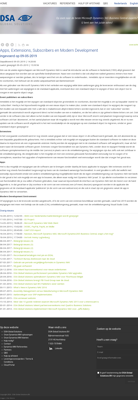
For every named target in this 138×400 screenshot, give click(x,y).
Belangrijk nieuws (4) (23, 240)
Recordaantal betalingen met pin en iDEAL (33, 255)
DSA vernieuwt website (25, 298)
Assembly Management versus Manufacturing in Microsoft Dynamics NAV (48, 291)
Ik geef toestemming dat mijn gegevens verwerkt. (117, 374)
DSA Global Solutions (13, 332)
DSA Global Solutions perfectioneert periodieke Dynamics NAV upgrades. (48, 273)
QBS (6, 353)
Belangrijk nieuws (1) (23, 251)
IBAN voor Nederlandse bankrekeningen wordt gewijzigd (51, 215)
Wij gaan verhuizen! (23, 266)
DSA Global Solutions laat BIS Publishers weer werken (39, 283)
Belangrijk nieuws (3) (23, 244)
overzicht (133, 44)
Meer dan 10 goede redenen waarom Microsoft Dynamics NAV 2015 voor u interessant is (56, 301)
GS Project (29, 219)
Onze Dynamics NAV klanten (16, 338)
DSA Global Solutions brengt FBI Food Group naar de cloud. (41, 280)
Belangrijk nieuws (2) (23, 248)
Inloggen (2, 398)
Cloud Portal (9, 365)
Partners (7, 350)
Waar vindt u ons (57, 327)
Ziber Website (10, 398)
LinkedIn (55, 348)
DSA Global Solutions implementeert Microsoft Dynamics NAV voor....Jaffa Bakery (52, 308)
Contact (7, 344)
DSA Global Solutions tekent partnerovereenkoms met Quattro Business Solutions (52, 305)
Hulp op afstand (11, 356)
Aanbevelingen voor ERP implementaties (33, 294)
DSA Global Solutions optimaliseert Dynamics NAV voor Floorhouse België (48, 276)
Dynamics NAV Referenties (15, 347)
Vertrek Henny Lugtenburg (37, 237)
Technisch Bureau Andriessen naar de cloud (34, 258)
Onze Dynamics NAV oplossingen (18, 335)
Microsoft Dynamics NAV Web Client (41, 223)
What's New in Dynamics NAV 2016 (30, 287)
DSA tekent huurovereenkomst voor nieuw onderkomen (40, 269)
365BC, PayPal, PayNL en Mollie (39, 226)
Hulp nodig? (9, 341)
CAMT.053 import (32, 230)
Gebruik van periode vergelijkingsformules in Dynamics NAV (42, 262)
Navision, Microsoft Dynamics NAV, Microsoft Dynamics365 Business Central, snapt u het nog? (69, 233)
